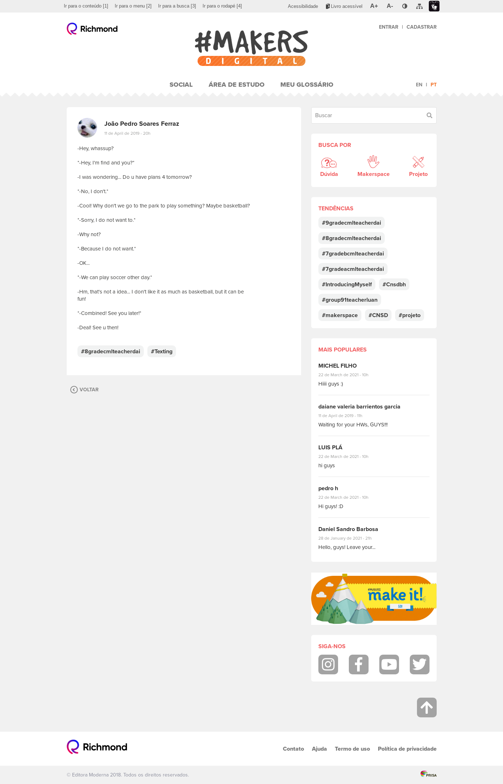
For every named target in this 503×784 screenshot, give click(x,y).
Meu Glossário (306, 84)
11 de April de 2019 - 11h (345, 415)
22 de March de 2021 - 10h (349, 375)
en (419, 85)
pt (434, 85)
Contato (293, 749)
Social (181, 84)
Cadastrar (422, 27)
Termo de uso (352, 749)
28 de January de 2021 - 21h (350, 538)
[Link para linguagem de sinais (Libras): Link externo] (434, 6)
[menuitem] (86, 6)
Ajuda (319, 749)
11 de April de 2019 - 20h (127, 133)
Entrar (388, 27)
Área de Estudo (237, 84)
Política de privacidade (407, 749)
